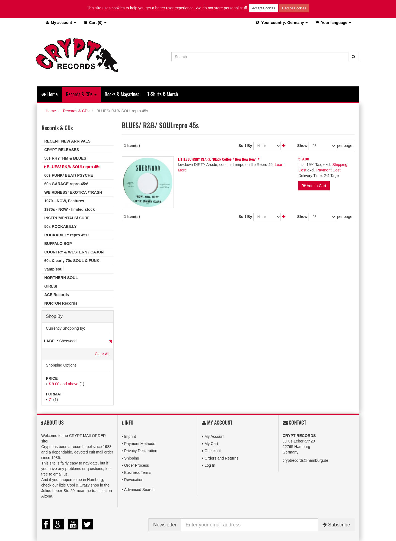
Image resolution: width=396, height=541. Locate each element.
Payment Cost (328, 170)
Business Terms (137, 472)
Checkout (213, 451)
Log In (210, 465)
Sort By (245, 145)
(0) (94, 22)
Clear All (102, 354)
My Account (214, 436)
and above (63, 384)
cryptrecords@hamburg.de (305, 460)
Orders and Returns (221, 458)
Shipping (131, 458)
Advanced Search (139, 489)
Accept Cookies (263, 8)
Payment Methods (139, 443)
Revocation (133, 479)
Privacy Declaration (140, 451)
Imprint (130, 436)
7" (50, 399)
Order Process (136, 465)
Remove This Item (110, 341)
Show (302, 145)
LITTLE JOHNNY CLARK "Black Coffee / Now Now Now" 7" (219, 159)
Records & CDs (76, 111)
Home (50, 94)
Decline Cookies (294, 8)
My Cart (211, 443)
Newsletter (165, 525)
